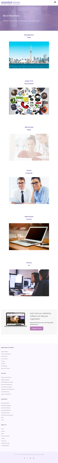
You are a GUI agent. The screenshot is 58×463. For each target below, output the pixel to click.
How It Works (4, 356)
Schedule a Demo (37, 328)
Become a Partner (5, 368)
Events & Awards (5, 436)
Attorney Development (6, 384)
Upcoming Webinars (6, 410)
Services (3, 363)
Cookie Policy (38, 454)
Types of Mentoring (6, 354)
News (2, 433)
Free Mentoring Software (7, 415)
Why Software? (4, 351)
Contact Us (3, 441)
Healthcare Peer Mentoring (7, 389)
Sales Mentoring (5, 391)
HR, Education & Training (7, 382)
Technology (4, 366)
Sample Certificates (5, 408)
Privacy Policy (29, 454)
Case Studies (4, 358)
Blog (2, 417)
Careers (3, 438)
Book (2, 420)
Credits (42, 454)
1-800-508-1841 (5, 445)
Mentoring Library (5, 403)
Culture (3, 431)
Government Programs (6, 387)
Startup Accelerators (6, 394)
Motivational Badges (6, 405)
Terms (33, 454)
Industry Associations (6, 377)
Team (2, 429)
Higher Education (5, 379)
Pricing (2, 361)
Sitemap (24, 454)
